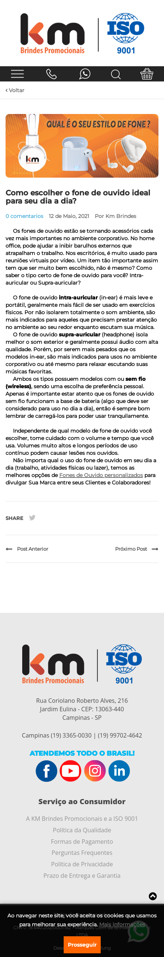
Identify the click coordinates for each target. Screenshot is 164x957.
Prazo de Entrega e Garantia (81, 876)
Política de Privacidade (82, 864)
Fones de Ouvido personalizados (101, 475)
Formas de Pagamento (82, 841)
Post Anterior (27, 549)
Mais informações (122, 924)
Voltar (15, 90)
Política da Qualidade (82, 830)
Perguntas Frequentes (81, 853)
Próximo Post (136, 549)
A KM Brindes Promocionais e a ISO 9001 (82, 819)
